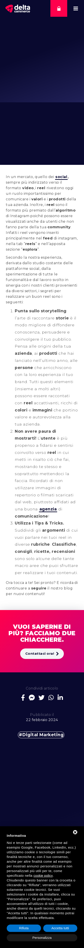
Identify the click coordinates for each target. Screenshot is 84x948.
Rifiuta (24, 928)
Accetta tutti (60, 928)
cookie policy (43, 875)
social (61, 177)
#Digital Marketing (41, 735)
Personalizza (42, 938)
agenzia (48, 509)
